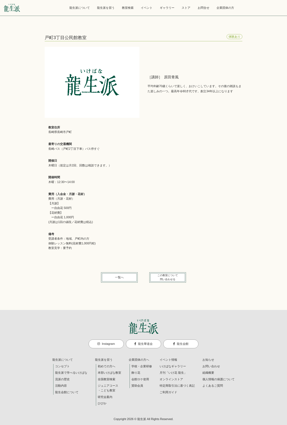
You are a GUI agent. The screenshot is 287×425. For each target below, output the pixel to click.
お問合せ (203, 7)
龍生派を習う (106, 7)
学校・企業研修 (141, 366)
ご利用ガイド (168, 392)
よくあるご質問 (212, 385)
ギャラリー (167, 7)
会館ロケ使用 (140, 379)
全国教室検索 (106, 379)
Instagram (106, 343)
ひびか (102, 403)
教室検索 (128, 7)
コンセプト (62, 366)
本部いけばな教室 (109, 372)
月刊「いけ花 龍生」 (173, 372)
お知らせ (208, 359)
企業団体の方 (225, 7)
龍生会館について (67, 392)
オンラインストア (171, 379)
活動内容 (61, 385)
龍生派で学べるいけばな (71, 372)
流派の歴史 (62, 379)
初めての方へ (106, 366)
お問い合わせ (211, 366)
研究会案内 (105, 397)
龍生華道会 (143, 343)
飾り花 (135, 372)
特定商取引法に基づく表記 (177, 385)
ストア (186, 7)
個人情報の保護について (218, 379)
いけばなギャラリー (173, 366)
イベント (146, 7)
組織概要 (208, 372)
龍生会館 (181, 343)
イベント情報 (168, 359)
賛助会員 (137, 385)
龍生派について (79, 7)
